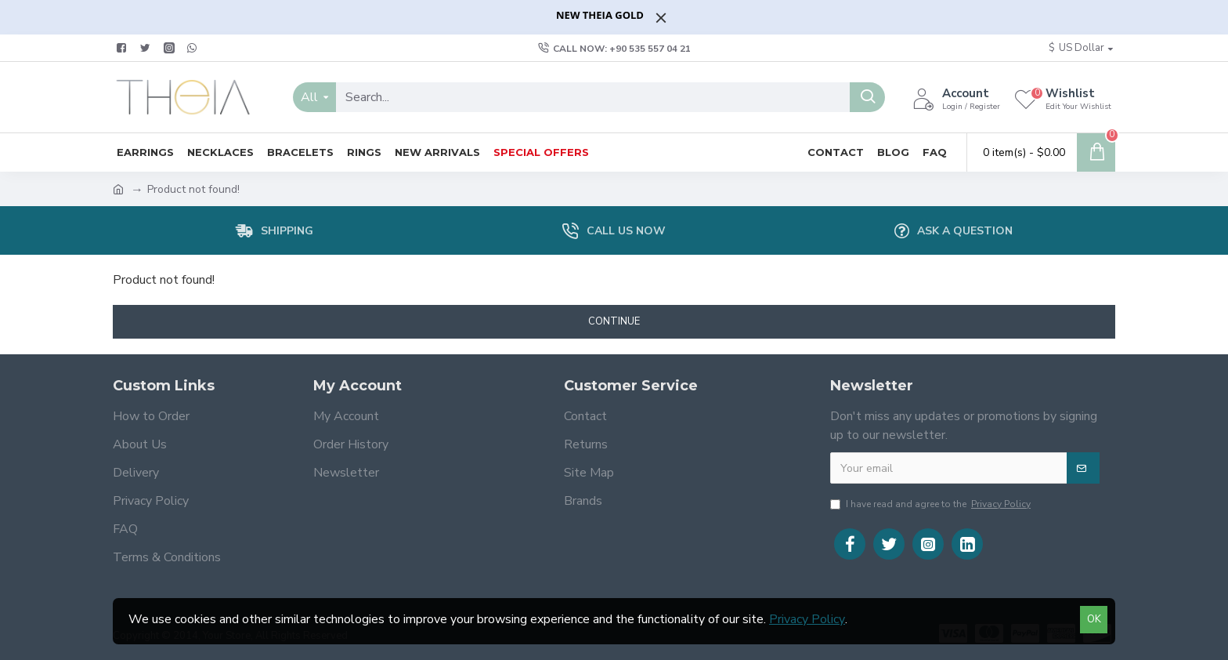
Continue (614, 321)
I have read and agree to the (931, 504)
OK (1094, 619)
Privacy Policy (807, 619)
